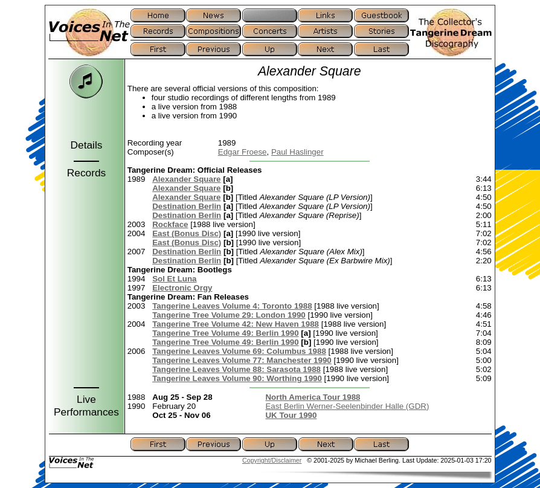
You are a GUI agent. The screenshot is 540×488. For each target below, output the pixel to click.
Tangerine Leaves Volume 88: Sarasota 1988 (236, 369)
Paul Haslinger (297, 151)
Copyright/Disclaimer (271, 460)
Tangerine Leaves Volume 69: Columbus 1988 (239, 351)
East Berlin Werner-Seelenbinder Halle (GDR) (347, 406)
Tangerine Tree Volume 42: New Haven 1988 (235, 324)
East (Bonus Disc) (186, 233)
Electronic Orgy (182, 287)
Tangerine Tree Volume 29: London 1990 (229, 314)
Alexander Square (186, 179)
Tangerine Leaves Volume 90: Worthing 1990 (237, 378)
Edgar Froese (242, 151)
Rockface (170, 224)
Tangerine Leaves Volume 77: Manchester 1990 (242, 360)
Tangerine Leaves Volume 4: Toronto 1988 (232, 305)
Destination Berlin (186, 206)
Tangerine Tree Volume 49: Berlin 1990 (225, 333)
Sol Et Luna (174, 278)
